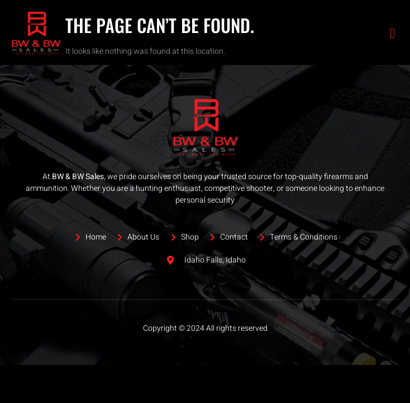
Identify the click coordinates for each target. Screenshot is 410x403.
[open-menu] (393, 33)
